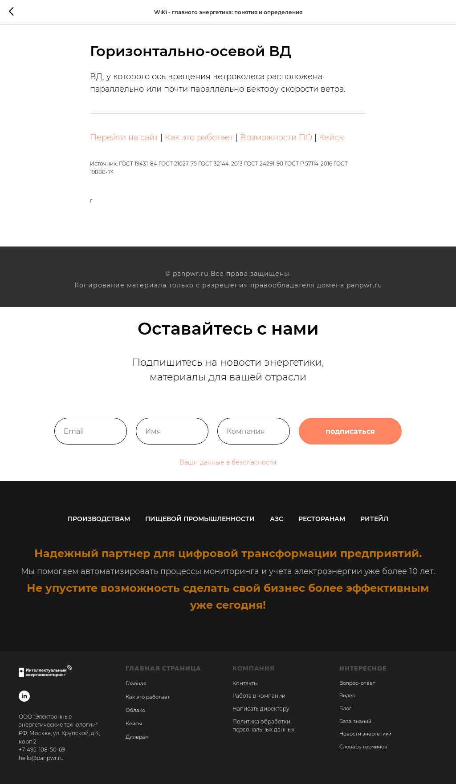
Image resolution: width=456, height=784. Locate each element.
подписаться (350, 431)
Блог (345, 708)
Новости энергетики (365, 734)
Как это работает (199, 137)
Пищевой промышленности (200, 519)
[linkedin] (24, 696)
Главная (136, 684)
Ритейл (374, 519)
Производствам (99, 519)
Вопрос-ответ (357, 683)
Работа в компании (258, 695)
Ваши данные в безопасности (228, 462)
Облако (135, 710)
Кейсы (332, 137)
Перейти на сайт (124, 137)
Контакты (245, 683)
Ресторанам (321, 519)
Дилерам (137, 737)
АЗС (276, 519)
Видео (347, 696)
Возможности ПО (276, 137)
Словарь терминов (363, 747)
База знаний (355, 721)
